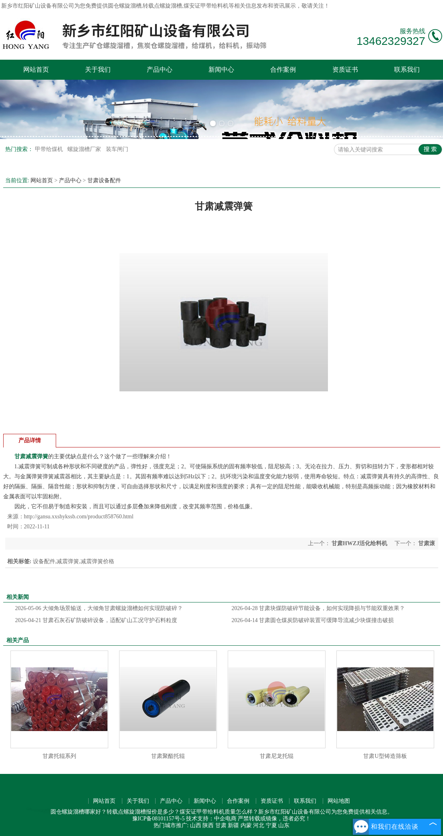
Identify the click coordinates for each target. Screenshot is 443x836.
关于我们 (98, 69)
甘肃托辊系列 (59, 756)
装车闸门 (117, 149)
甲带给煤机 (50, 149)
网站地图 (339, 801)
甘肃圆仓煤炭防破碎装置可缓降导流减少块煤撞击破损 (313, 620)
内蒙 (246, 825)
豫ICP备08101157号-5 (158, 819)
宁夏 (271, 825)
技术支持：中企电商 (211, 819)
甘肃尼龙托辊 (276, 756)
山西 (195, 825)
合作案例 (283, 69)
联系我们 (407, 69)
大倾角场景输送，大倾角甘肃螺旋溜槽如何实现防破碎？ (99, 608)
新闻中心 (221, 69)
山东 (283, 825)
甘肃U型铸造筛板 (385, 756)
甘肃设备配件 (104, 180)
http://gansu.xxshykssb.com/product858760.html (79, 517)
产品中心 (159, 69)
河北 (258, 825)
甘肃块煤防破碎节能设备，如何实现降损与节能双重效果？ (318, 608)
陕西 (208, 825)
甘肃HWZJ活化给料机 (359, 543)
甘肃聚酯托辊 (168, 756)
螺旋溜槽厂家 (85, 149)
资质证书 (345, 69)
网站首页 (36, 69)
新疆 (233, 825)
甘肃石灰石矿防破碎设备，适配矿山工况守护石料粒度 (96, 620)
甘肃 (221, 825)
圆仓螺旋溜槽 (125, 6)
